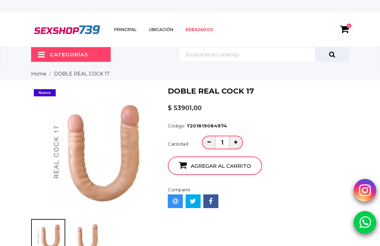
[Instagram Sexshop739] (365, 190)
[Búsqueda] (263, 54)
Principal (125, 29)
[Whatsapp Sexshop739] (365, 222)
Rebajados (199, 29)
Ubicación (161, 29)
